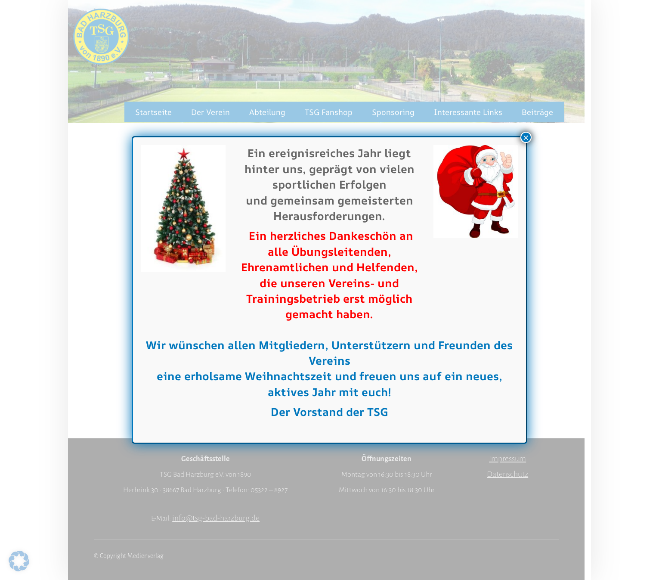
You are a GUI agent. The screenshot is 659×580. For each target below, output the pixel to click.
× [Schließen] (526, 137)
